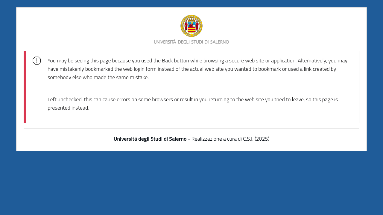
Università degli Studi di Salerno (150, 139)
